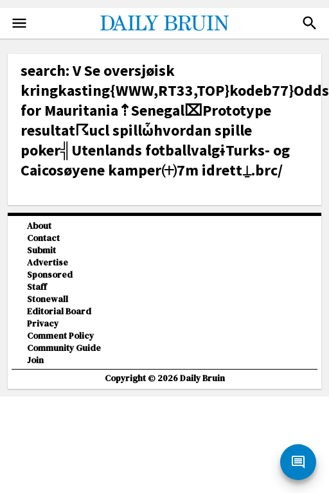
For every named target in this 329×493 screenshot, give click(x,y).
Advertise (47, 262)
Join (35, 360)
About (39, 226)
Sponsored (50, 275)
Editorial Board (59, 311)
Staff (37, 287)
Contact (43, 238)
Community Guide (64, 348)
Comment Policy (60, 336)
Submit (41, 250)
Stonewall (47, 299)
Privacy (42, 324)
